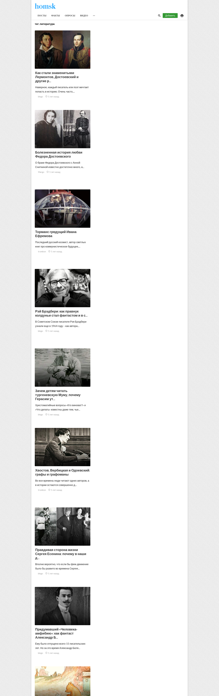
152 (123, 671)
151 (117, 671)
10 (105, 671)
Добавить (170, 16)
